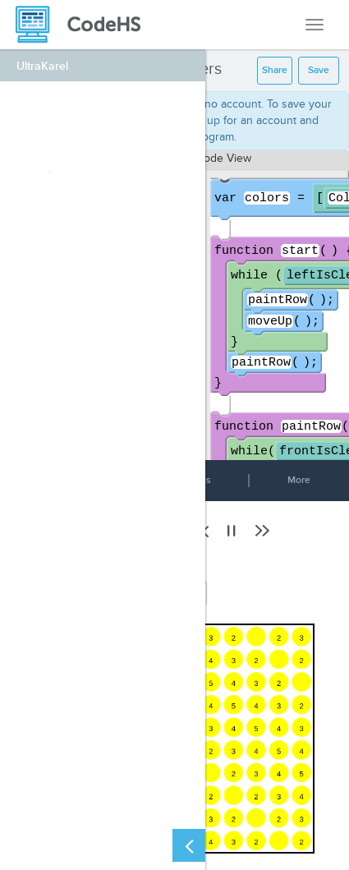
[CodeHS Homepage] (84, 24)
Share (274, 70)
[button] (231, 531)
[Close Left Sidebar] (188, 845)
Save (318, 70)
